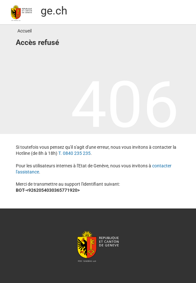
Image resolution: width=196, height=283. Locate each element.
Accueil (24, 30)
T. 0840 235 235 (74, 153)
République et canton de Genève (98, 246)
